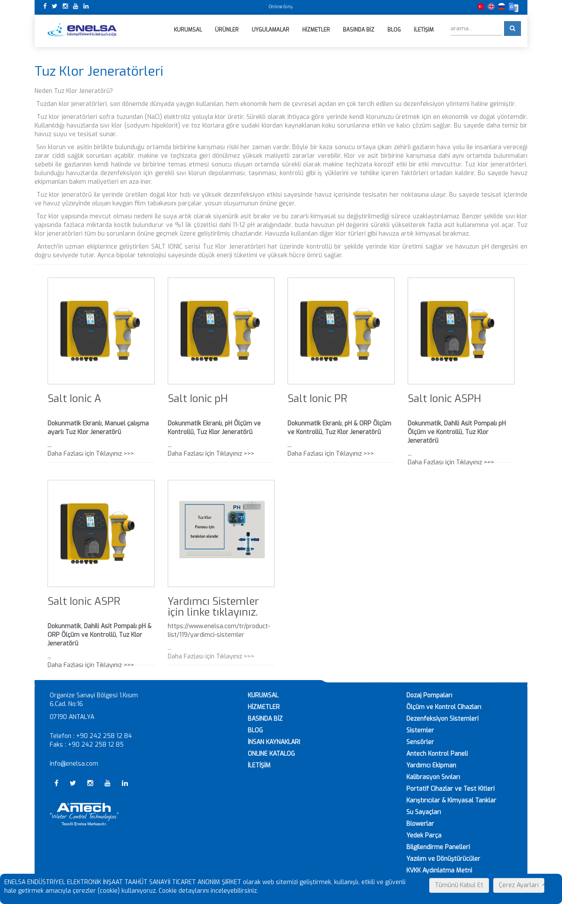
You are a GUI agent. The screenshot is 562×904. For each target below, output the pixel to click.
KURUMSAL (263, 695)
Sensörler (420, 742)
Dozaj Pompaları (429, 695)
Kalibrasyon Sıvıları (433, 777)
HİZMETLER (264, 707)
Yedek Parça (423, 835)
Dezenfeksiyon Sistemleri (442, 719)
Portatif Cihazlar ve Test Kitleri (450, 789)
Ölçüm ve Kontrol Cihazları (443, 707)
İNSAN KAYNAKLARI (274, 742)
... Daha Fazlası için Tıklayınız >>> (461, 442)
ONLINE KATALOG (271, 754)
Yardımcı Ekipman (431, 765)
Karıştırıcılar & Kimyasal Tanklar (451, 800)
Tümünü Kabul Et (459, 885)
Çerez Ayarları (519, 885)
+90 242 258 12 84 (104, 736)
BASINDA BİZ (265, 719)
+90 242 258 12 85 (96, 745)
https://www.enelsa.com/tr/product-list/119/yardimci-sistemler (219, 630)
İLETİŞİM (259, 765)
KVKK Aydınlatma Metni (439, 870)
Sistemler (420, 730)
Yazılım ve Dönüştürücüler (443, 859)
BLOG (255, 730)
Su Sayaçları (423, 812)
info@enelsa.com (74, 764)
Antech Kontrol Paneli (437, 754)
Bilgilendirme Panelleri (438, 847)
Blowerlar (420, 824)
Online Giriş (281, 7)
